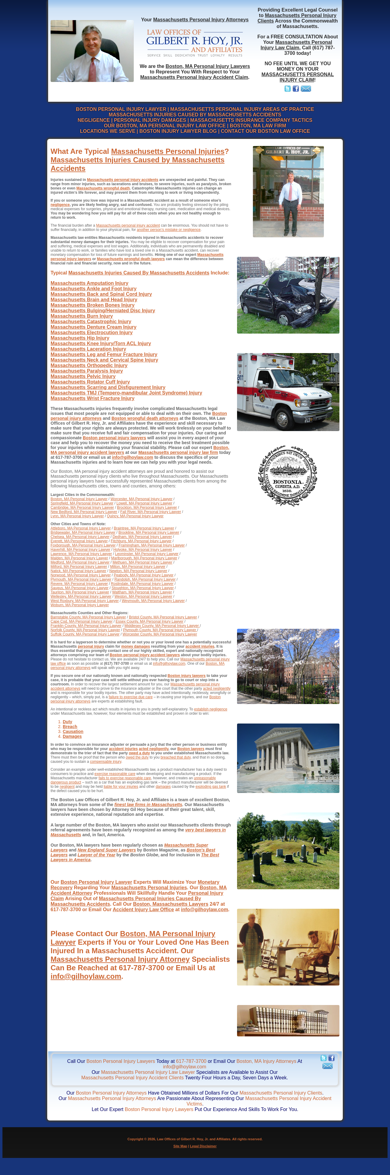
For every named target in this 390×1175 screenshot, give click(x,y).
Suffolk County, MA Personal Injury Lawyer (85, 634)
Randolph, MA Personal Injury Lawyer (145, 579)
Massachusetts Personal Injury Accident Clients (132, 1077)
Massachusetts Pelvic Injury (83, 376)
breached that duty (176, 757)
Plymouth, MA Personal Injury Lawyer (81, 579)
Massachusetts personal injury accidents (122, 180)
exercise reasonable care (114, 774)
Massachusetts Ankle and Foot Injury (93, 288)
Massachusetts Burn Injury (82, 316)
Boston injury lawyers (187, 676)
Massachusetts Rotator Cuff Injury (90, 381)
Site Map (180, 1146)
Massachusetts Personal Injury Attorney (120, 959)
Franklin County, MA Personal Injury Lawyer (86, 626)
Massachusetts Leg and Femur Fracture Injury (104, 354)
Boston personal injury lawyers (114, 437)
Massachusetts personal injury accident (128, 225)
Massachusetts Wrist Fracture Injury (92, 398)
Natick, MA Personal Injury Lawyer (78, 571)
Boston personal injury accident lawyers (145, 655)
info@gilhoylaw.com (132, 457)
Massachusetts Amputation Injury (89, 283)
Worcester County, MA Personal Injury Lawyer (159, 634)
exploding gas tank (211, 786)
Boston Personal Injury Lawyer (96, 882)
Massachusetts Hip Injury (80, 338)
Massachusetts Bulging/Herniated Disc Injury (103, 310)
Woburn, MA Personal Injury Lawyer (80, 605)
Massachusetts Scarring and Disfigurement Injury (108, 387)
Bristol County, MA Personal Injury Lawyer (163, 617)
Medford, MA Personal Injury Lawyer (80, 562)
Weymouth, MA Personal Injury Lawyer (153, 601)
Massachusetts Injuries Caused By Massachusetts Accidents (138, 272)
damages (163, 786)
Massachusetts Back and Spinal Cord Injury (101, 294)
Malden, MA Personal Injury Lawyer (79, 558)
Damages (72, 736)
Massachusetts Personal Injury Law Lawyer (148, 1072)
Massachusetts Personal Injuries (168, 151)
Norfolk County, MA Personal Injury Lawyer (85, 630)
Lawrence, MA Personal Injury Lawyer (81, 554)
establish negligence (210, 709)
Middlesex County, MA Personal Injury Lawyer (162, 626)
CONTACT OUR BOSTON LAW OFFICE (265, 131)
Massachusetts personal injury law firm (178, 452)
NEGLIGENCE (94, 120)
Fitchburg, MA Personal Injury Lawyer (141, 541)
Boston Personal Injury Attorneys (111, 1092)
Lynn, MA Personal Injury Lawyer (77, 516)
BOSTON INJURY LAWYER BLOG (178, 131)
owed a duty (139, 753)
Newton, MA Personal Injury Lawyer (138, 571)
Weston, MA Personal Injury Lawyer (143, 596)
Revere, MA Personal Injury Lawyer (79, 584)
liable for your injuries (121, 786)
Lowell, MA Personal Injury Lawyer (144, 503)
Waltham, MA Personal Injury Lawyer (142, 592)
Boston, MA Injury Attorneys (266, 1061)
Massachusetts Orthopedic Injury (89, 365)
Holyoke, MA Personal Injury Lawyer (142, 549)
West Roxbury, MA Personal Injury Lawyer (85, 601)
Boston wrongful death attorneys (145, 418)
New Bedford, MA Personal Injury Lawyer (84, 512)
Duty (67, 721)
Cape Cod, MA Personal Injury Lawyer (81, 621)
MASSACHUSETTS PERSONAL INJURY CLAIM (297, 77)
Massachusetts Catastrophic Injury (91, 321)
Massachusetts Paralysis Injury (87, 370)
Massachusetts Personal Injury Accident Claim (194, 77)
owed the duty (137, 757)
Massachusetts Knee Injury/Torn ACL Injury (101, 343)
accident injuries (200, 646)
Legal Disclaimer (203, 1146)
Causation (73, 731)
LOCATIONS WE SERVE (107, 131)
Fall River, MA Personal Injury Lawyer (150, 512)
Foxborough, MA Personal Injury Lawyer (83, 545)
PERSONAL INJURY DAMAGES (150, 120)
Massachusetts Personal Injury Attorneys (201, 19)
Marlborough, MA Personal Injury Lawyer (144, 558)
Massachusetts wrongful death (103, 188)
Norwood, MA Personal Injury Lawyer (81, 575)
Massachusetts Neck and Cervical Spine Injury (104, 360)
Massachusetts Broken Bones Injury (93, 305)
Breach (70, 726)
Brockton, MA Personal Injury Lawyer (147, 507)
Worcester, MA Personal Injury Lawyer (141, 499)
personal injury (91, 646)
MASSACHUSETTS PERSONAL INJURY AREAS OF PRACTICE (242, 109)
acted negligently (216, 688)
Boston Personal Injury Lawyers (121, 1061)
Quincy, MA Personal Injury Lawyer (135, 516)
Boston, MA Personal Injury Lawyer (79, 499)
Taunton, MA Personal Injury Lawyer (80, 592)
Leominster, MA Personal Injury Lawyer (146, 554)
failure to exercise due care (131, 697)
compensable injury (105, 761)
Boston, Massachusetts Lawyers (170, 904)
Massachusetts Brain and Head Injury (94, 299)
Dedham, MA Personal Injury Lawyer (142, 537)
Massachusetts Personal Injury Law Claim (296, 45)
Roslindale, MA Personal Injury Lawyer (142, 584)
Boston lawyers (190, 749)
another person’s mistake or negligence (168, 230)
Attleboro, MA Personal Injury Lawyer (81, 528)
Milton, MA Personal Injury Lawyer (137, 566)
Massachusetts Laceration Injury (88, 349)
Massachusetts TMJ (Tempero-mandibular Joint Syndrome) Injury (126, 392)
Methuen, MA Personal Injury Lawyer (142, 562)
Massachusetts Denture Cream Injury (93, 327)
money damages (135, 646)
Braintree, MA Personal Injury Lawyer (144, 528)
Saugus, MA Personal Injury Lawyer (79, 588)
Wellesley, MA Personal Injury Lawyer (81, 596)
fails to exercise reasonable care (124, 778)
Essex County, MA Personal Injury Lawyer (149, 621)
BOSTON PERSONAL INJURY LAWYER (121, 109)
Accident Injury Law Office (143, 909)
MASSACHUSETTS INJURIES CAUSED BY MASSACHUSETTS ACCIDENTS (195, 114)
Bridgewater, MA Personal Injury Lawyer (83, 532)
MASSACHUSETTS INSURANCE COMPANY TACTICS (251, 120)
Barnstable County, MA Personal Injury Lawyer (88, 617)
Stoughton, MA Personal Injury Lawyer (143, 588)
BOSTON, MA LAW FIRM (258, 125)
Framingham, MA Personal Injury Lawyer (152, 545)
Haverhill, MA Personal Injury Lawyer (80, 549)
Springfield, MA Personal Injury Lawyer (82, 503)
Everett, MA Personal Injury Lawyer (79, 541)
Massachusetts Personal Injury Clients (280, 1092)
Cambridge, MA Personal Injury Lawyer (82, 507)
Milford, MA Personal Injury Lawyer (79, 566)
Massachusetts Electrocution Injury (92, 332)
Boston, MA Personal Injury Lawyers (208, 66)
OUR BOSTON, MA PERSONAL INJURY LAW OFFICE (165, 125)
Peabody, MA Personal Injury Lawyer (143, 575)
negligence (60, 205)
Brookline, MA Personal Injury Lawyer (149, 532)
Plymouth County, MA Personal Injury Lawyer (160, 630)
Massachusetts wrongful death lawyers (131, 259)
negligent (67, 786)
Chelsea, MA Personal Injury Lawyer (80, 537)
